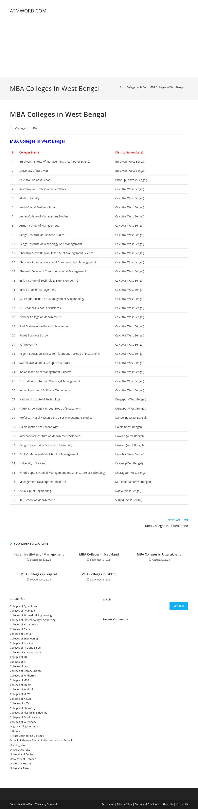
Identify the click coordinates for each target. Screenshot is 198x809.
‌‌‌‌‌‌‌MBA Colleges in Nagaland (99, 554)
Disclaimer (108, 804)
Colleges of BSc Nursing (24, 624)
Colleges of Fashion (21, 643)
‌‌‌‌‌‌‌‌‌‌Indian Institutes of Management (39, 554)
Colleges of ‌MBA (26, 128)
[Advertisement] (99, 47)
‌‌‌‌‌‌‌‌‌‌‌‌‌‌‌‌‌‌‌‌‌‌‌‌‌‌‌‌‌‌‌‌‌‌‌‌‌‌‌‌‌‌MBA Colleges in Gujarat (39, 574)
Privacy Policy (124, 804)
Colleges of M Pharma (23, 675)
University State (19, 768)
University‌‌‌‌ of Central (22, 754)
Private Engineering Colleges (27, 736)
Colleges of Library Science (26, 671)
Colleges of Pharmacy (23, 708)
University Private (20, 763)
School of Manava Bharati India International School (41, 740)
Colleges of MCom (20, 685)
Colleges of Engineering (24, 638)
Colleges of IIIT (18, 657)
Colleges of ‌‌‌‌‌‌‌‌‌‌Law (19, 666)
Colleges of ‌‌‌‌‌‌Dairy (20, 629)
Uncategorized (18, 745)
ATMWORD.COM (28, 10)
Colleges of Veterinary (23, 722)
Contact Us (182, 804)
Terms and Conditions (147, 804)
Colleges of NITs (19, 703)
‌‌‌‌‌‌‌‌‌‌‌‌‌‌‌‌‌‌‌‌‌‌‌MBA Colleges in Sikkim (99, 574)
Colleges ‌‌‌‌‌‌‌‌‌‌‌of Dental (21, 634)
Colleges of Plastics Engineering (28, 712)
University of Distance (23, 759)
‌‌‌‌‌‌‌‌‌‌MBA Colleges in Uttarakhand (159, 554)
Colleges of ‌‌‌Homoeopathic (25, 652)
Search (107, 599)
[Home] (121, 87)
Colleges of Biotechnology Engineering (33, 620)
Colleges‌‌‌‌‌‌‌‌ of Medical (21, 689)
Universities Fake (20, 749)
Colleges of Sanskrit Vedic (25, 717)
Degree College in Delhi (24, 726)
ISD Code (15, 731)
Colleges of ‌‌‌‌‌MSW (20, 694)
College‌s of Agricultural (23, 606)
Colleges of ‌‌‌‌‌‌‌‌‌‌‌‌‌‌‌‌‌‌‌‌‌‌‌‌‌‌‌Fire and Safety (25, 647)
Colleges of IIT (18, 661)
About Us (168, 804)
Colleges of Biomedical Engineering (31, 615)
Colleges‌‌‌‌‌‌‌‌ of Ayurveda (22, 610)
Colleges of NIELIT (20, 698)
